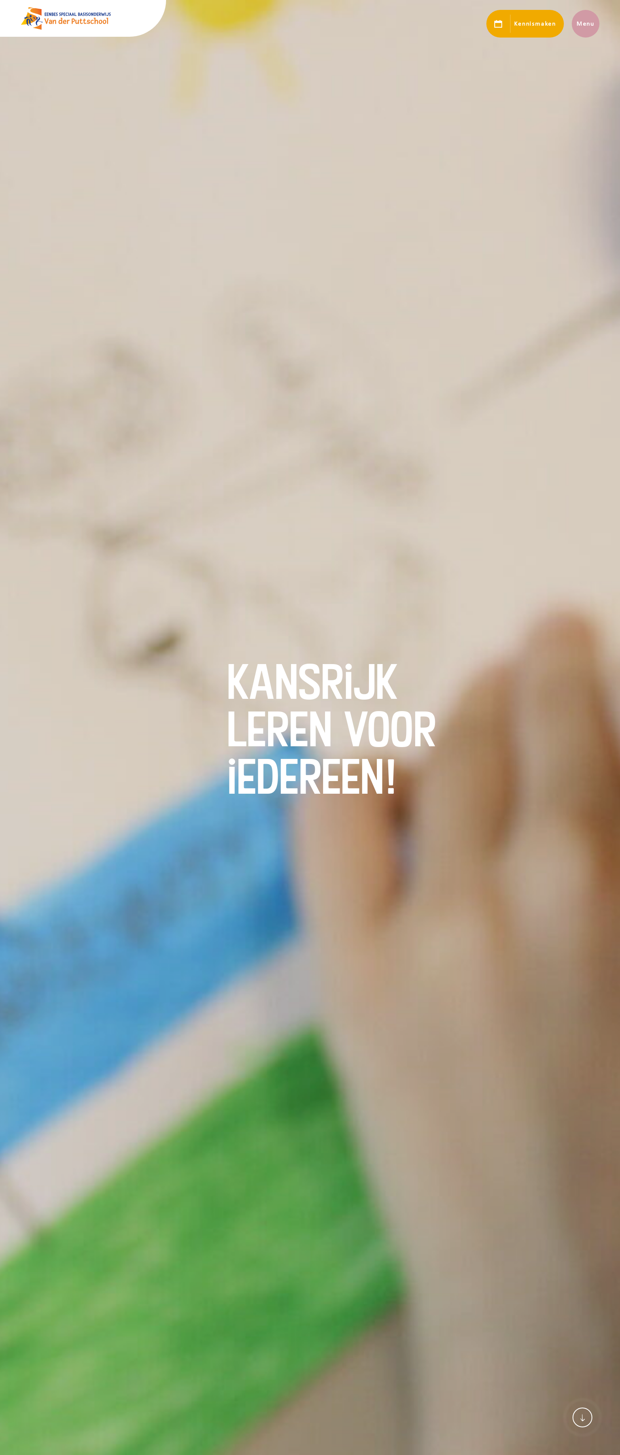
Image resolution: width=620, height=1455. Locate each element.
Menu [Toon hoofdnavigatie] (585, 24)
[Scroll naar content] (582, 1417)
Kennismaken (535, 24)
